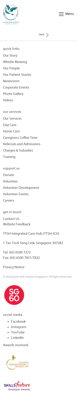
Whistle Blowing (15, 62)
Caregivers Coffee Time (20, 138)
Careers (8, 200)
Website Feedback (16, 224)
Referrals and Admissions (21, 144)
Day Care (9, 125)
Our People (11, 68)
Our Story (10, 55)
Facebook (18, 321)
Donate (8, 175)
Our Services (12, 118)
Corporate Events (16, 87)
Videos (8, 100)
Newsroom (11, 81)
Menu (66, 14)
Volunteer (10, 181)
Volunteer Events (16, 194)
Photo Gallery (13, 94)
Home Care (11, 131)
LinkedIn (17, 338)
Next (44, 34)
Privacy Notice (13, 267)
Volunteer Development (21, 188)
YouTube (18, 332)
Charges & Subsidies (18, 150)
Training (9, 157)
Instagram (18, 327)
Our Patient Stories (17, 75)
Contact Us (11, 219)
